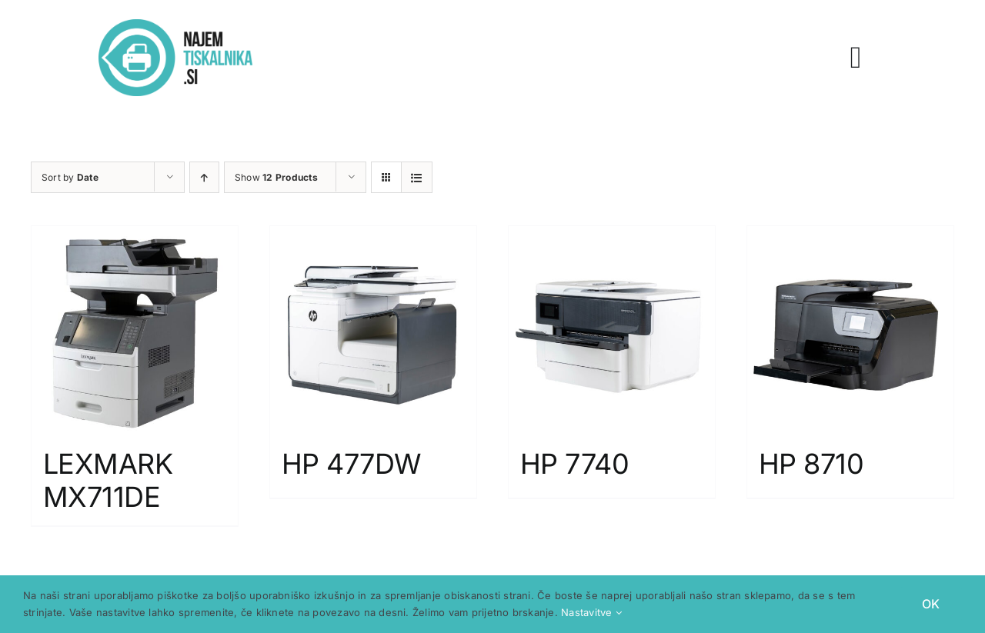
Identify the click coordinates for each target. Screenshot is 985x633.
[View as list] (417, 177)
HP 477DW (351, 464)
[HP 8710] (850, 329)
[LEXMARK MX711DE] (135, 329)
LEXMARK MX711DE (107, 480)
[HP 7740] (612, 329)
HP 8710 (811, 464)
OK (931, 603)
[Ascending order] (204, 177)
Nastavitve (591, 612)
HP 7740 (574, 464)
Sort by (70, 177)
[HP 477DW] (373, 329)
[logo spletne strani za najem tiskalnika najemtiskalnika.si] (175, 25)
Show (276, 177)
